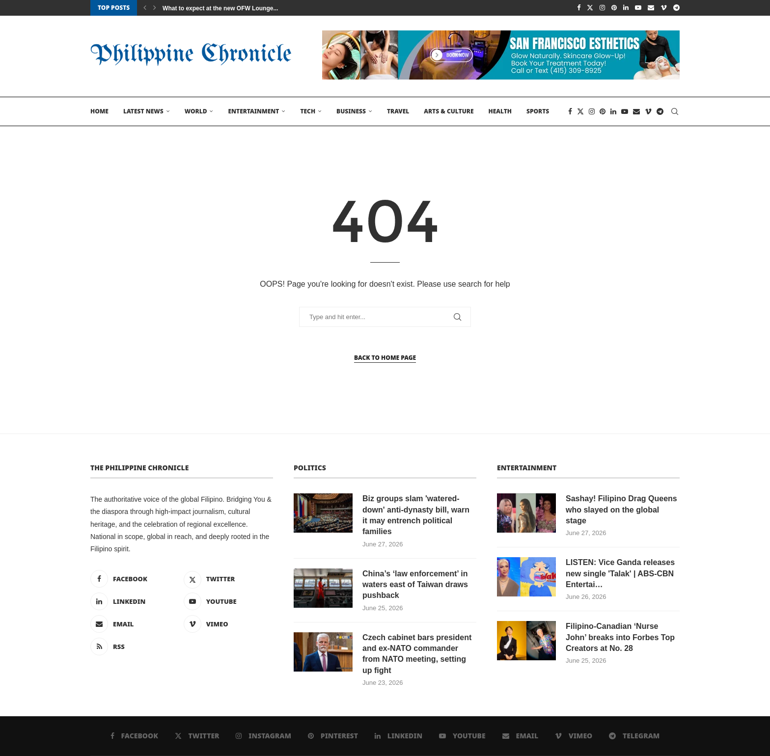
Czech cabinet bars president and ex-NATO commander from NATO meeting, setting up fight (416, 654)
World (196, 111)
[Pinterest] (614, 8)
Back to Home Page (385, 357)
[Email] (651, 8)
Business (351, 111)
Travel (398, 111)
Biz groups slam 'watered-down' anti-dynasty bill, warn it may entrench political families (415, 515)
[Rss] (135, 646)
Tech (307, 111)
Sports (537, 111)
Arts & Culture (448, 111)
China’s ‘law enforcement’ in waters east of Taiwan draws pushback (415, 584)
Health (500, 111)
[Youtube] (638, 8)
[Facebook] (578, 8)
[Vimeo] (663, 8)
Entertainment (253, 111)
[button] (145, 8)
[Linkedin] (626, 8)
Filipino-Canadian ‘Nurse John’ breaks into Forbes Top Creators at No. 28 (620, 637)
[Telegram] (676, 8)
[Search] (675, 111)
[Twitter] (590, 8)
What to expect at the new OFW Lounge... (220, 8)
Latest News (143, 111)
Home (99, 111)
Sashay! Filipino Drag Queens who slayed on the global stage (621, 509)
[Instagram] (602, 8)
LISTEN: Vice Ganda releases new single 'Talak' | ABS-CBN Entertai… (620, 573)
